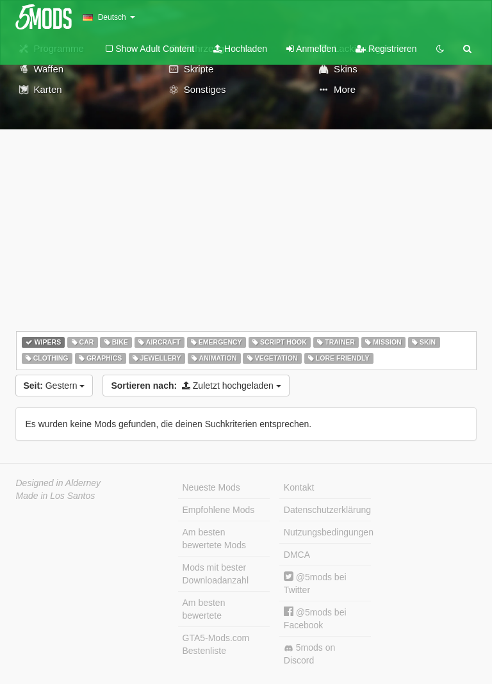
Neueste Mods (211, 487)
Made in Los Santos (55, 496)
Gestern (54, 385)
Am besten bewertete (204, 609)
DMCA (297, 555)
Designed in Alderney (58, 483)
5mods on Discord (309, 653)
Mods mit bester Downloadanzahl (216, 573)
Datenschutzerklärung (327, 510)
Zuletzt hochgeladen (196, 385)
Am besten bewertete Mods (215, 538)
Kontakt (299, 487)
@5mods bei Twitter (315, 583)
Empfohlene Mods (219, 510)
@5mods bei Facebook (315, 618)
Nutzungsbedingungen (327, 532)
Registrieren (386, 49)
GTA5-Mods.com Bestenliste (216, 644)
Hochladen (240, 49)
